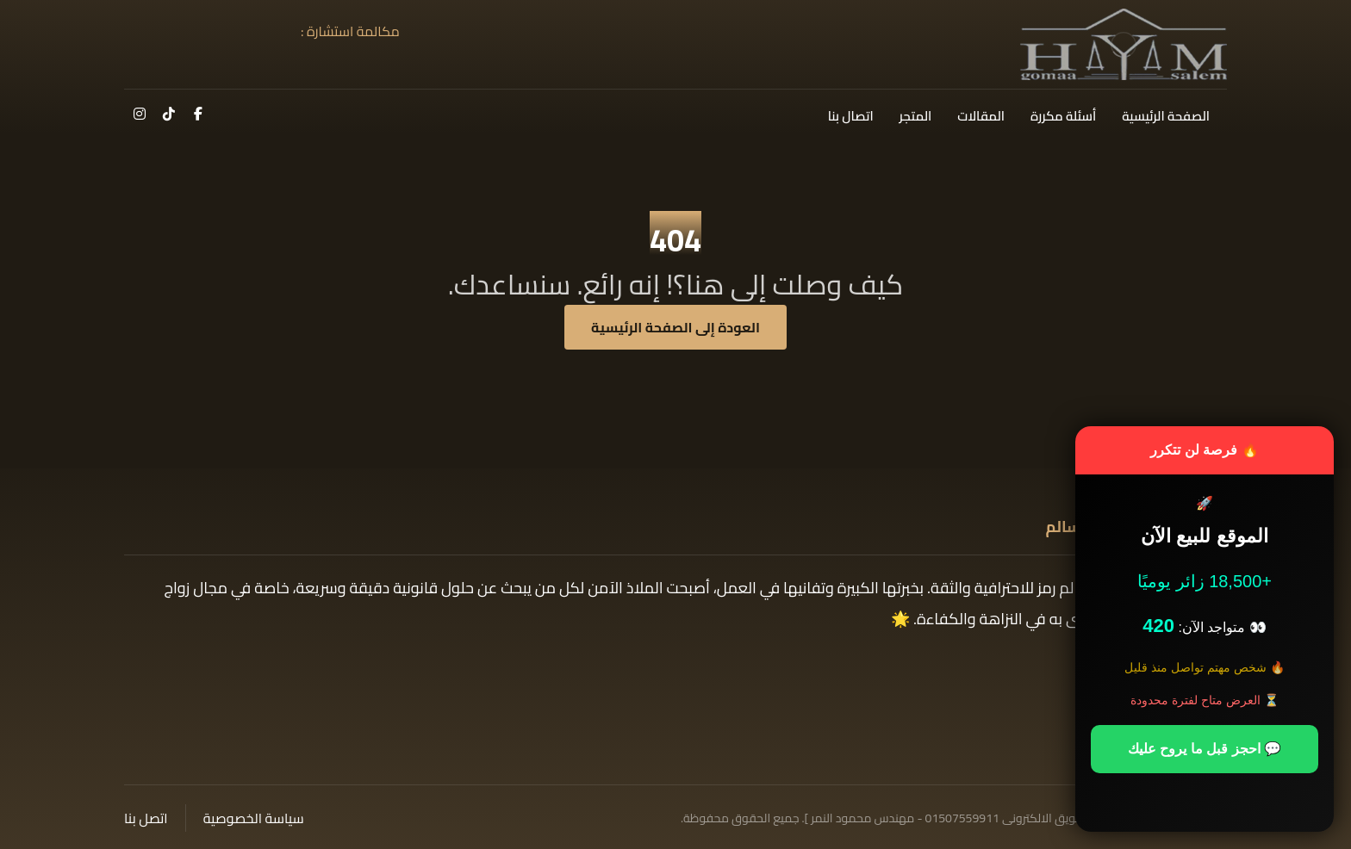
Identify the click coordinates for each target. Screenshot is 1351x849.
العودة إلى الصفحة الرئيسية (675, 327)
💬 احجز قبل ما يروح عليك (1204, 748)
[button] (198, 113)
